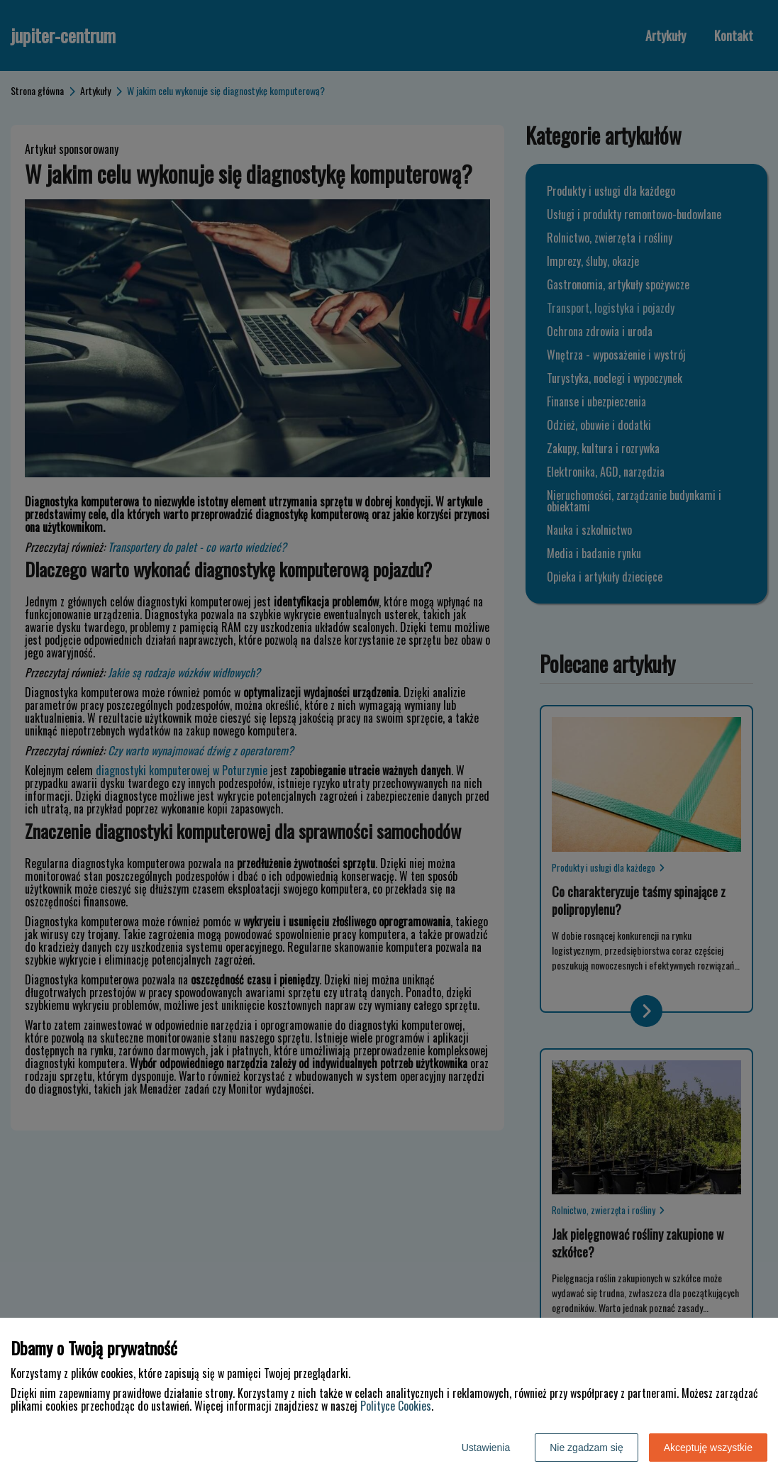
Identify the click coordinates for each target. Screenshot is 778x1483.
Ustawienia (486, 1447)
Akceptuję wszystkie (708, 1447)
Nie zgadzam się (586, 1447)
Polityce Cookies (395, 1405)
